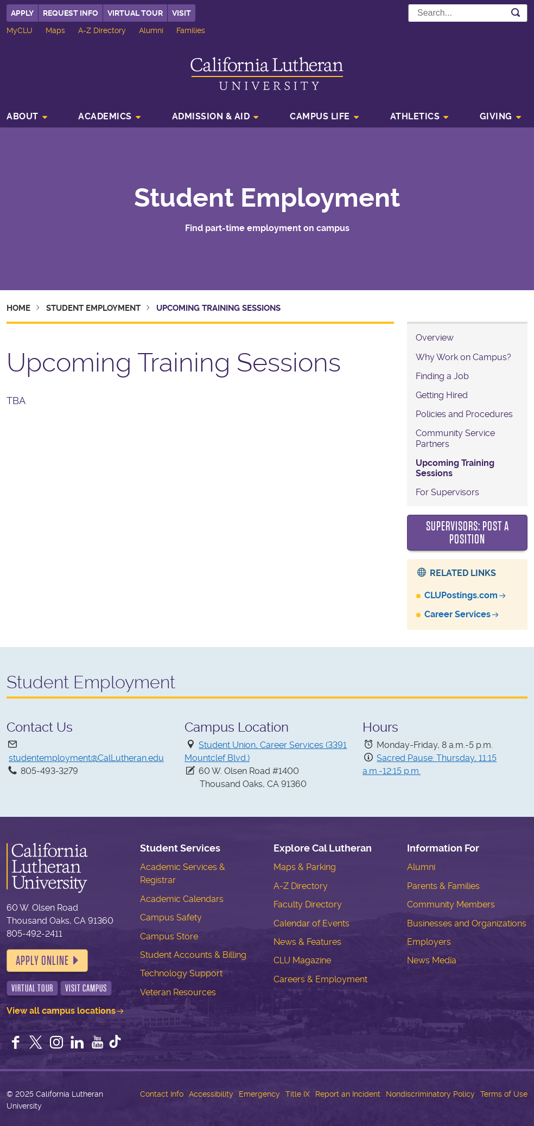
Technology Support (181, 973)
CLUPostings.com (461, 595)
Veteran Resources (178, 992)
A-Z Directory (102, 30)
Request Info (70, 13)
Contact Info (161, 1094)
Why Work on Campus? (463, 357)
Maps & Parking (305, 867)
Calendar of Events (311, 923)
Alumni (151, 30)
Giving (496, 116)
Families (190, 30)
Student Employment (267, 198)
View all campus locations (61, 1011)
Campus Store (169, 936)
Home (18, 308)
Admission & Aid (211, 116)
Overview (435, 337)
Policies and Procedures (464, 414)
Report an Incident (347, 1094)
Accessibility (211, 1094)
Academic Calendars (182, 899)
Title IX (297, 1094)
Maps (55, 30)
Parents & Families (443, 886)
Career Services (457, 614)
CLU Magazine (302, 960)
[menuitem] (30, 117)
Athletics (415, 116)
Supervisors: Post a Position (467, 532)
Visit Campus (86, 988)
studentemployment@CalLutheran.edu (86, 758)
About (23, 116)
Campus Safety (171, 917)
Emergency (259, 1094)
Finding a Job (442, 376)
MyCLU (20, 30)
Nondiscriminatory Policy (430, 1094)
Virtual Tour (135, 13)
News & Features (307, 942)
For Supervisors (447, 492)
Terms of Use (503, 1094)
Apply (22, 13)
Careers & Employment (320, 979)
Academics (105, 116)
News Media (431, 960)
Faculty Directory (308, 904)
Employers (429, 942)
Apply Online (42, 961)
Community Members (451, 904)
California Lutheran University (267, 73)
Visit (181, 13)
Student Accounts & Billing (193, 955)
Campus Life (320, 116)
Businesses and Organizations (466, 923)
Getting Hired (442, 395)
